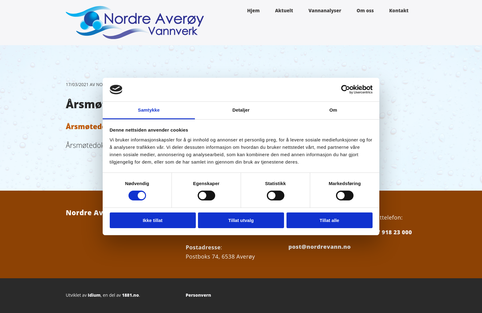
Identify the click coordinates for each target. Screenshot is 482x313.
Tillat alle (329, 220)
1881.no (130, 295)
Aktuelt (284, 10)
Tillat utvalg (241, 220)
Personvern (198, 295)
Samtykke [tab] (149, 110)
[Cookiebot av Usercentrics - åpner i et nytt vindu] (346, 89)
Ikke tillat (152, 220)
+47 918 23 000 (391, 232)
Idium (94, 295)
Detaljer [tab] (241, 110)
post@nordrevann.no (319, 246)
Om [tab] (333, 110)
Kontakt (399, 10)
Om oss (365, 10)
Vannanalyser (324, 10)
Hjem (253, 10)
